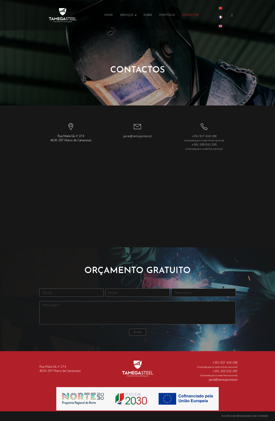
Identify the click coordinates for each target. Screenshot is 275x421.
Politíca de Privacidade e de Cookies (245, 416)
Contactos (190, 15)
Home (108, 15)
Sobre (147, 15)
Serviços (128, 15)
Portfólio (167, 15)
